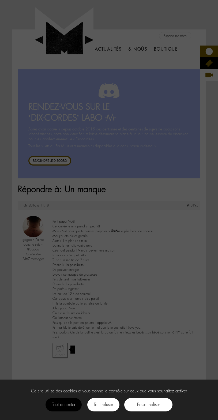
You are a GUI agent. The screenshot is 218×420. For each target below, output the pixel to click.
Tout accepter (63, 404)
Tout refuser (103, 404)
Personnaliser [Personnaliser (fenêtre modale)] (148, 404)
